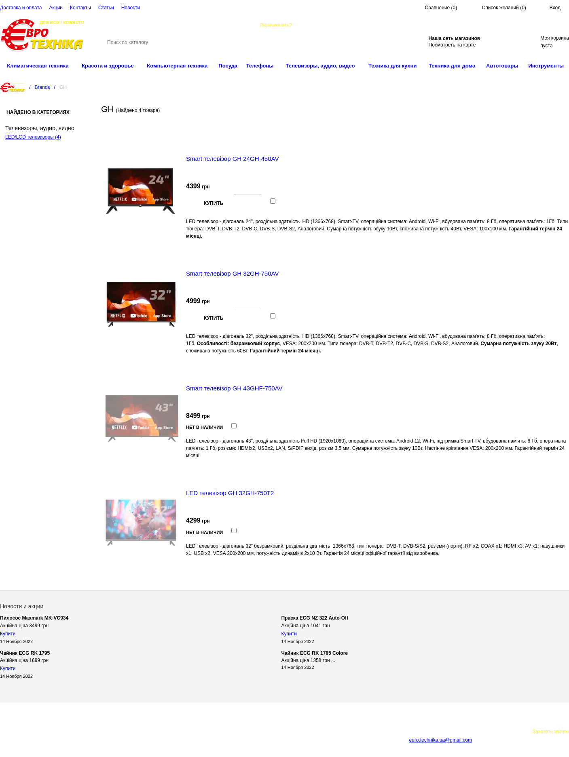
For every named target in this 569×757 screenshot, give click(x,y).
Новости (130, 7)
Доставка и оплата (21, 7)
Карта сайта (128, 739)
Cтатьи (106, 7)
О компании (145, 731)
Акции (56, 7)
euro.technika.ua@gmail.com (354, 24)
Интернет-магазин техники (96, 731)
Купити (7, 634)
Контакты (80, 7)
